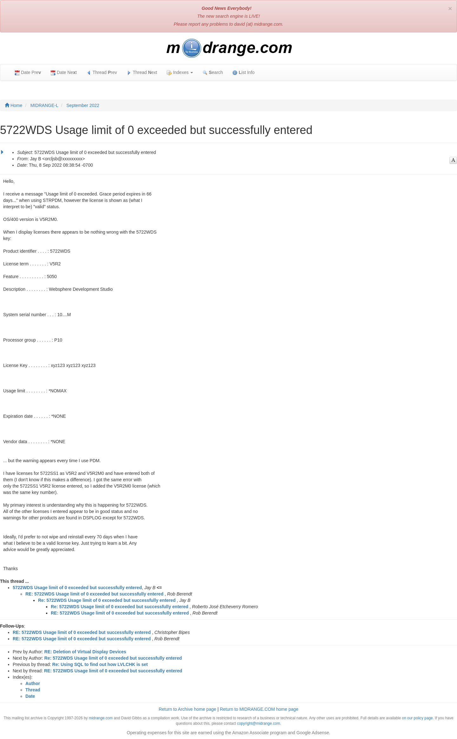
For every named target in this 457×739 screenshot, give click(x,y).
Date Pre (28, 72)
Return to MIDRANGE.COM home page (259, 709)
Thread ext (142, 72)
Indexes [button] (180, 72)
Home (13, 105)
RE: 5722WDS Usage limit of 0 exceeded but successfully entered (94, 593)
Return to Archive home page (187, 709)
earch (212, 72)
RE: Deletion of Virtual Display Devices (85, 651)
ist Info (243, 72)
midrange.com (101, 718)
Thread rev (101, 72)
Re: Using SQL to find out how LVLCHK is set (100, 664)
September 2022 (82, 105)
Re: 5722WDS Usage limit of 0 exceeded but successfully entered (107, 600)
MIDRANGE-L (44, 105)
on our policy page (417, 718)
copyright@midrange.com (258, 723)
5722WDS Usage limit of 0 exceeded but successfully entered (77, 587)
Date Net (63, 72)
